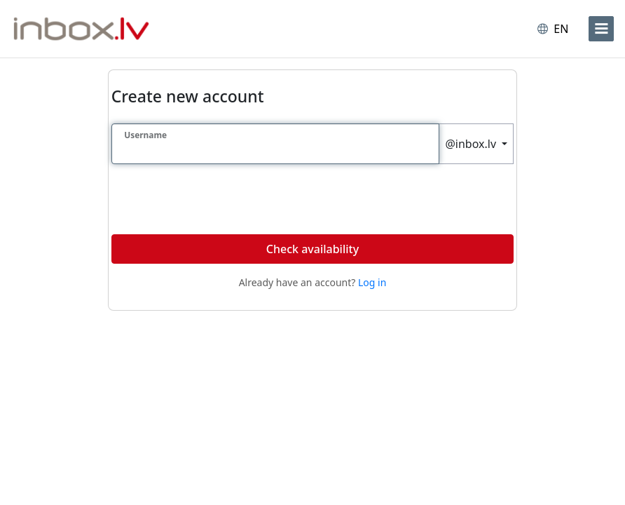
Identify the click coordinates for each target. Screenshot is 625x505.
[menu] (601, 28)
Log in (372, 282)
